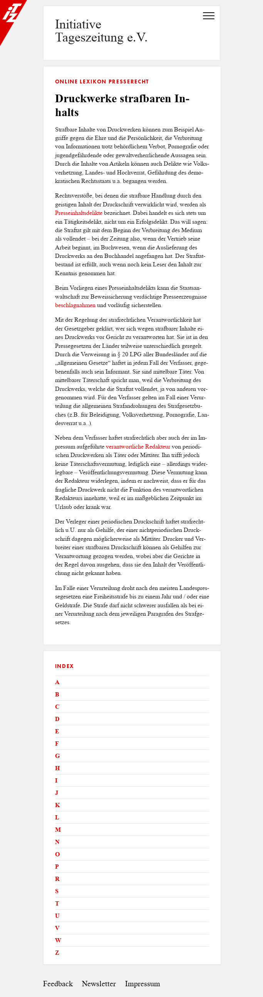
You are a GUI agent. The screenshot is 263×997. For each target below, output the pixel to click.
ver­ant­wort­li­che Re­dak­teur (138, 446)
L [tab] (57, 817)
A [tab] (57, 682)
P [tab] (57, 866)
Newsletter (99, 984)
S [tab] (57, 891)
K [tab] (57, 805)
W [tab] (58, 940)
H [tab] (57, 768)
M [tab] (58, 830)
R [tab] (57, 879)
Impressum (142, 984)
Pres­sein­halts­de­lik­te (78, 213)
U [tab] (57, 916)
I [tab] (56, 780)
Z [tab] (57, 953)
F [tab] (57, 743)
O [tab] (57, 854)
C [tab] (57, 707)
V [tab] (57, 928)
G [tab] (57, 756)
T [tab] (57, 903)
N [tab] (57, 842)
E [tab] (57, 731)
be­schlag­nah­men (75, 305)
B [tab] (57, 694)
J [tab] (56, 793)
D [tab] (57, 719)
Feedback (58, 984)
